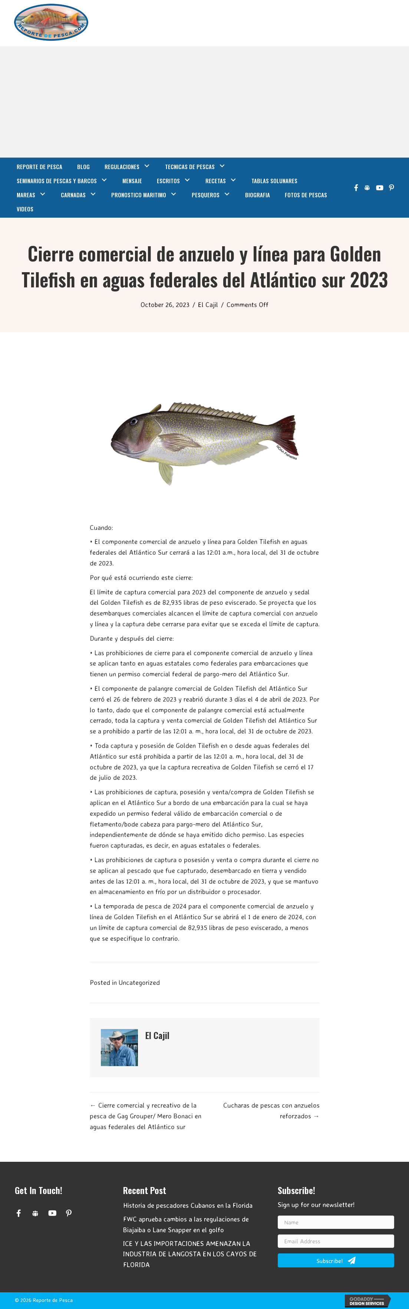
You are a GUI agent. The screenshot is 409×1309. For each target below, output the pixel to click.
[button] (18, 1213)
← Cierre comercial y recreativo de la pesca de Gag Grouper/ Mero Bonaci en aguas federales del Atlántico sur (145, 1116)
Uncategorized (139, 982)
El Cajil (208, 304)
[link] (39, 165)
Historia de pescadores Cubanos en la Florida (188, 1205)
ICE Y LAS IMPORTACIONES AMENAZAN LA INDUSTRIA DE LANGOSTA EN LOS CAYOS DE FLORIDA (190, 1254)
